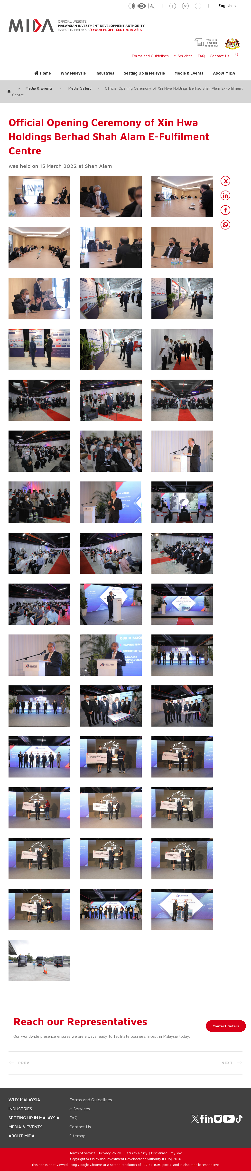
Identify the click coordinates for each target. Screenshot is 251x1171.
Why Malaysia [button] (73, 73)
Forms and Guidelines (150, 56)
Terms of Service (82, 1153)
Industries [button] (104, 73)
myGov (176, 1153)
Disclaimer (159, 1153)
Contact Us (219, 56)
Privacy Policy (110, 1153)
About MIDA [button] (224, 73)
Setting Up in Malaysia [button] (144, 73)
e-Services (183, 56)
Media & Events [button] (189, 73)
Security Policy (136, 1153)
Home (45, 73)
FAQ (201, 56)
